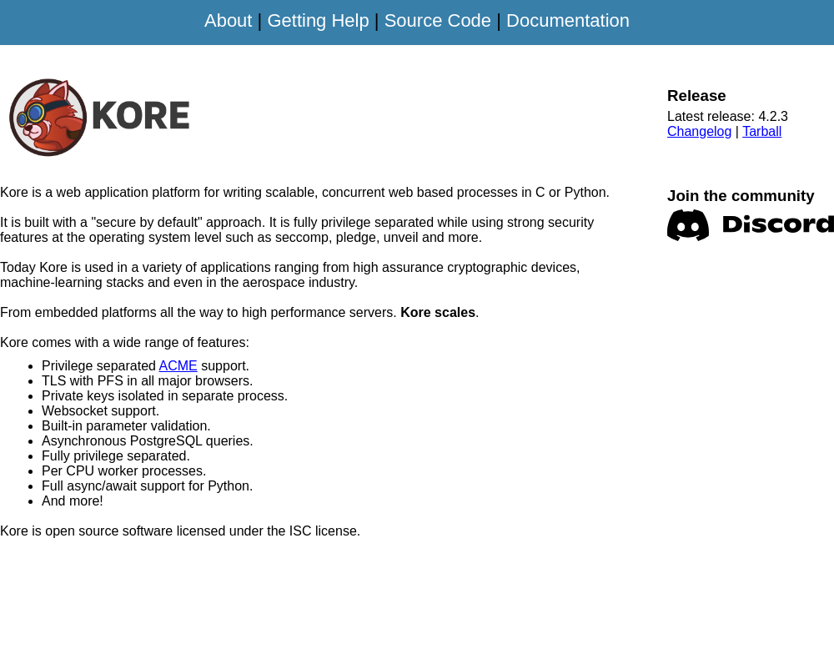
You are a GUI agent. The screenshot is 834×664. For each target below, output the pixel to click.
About (228, 20)
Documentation (568, 20)
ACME (178, 366)
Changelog (699, 131)
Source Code (437, 20)
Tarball (761, 131)
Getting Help (318, 20)
